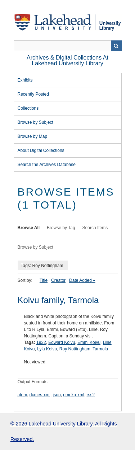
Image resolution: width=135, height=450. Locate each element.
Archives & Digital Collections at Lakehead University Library (67, 60)
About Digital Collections (41, 150)
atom (22, 394)
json (57, 394)
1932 (41, 342)
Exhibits (25, 80)
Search (116, 45)
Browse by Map (33, 136)
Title (44, 280)
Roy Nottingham (74, 348)
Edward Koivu (61, 342)
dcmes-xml (40, 394)
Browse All (29, 227)
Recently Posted (33, 94)
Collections (28, 108)
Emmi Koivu (88, 342)
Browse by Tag (61, 227)
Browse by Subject (35, 122)
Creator (58, 280)
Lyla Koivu (47, 348)
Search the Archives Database (47, 164)
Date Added (80, 280)
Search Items (95, 227)
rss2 (91, 394)
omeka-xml (73, 394)
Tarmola (100, 348)
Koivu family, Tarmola (58, 300)
